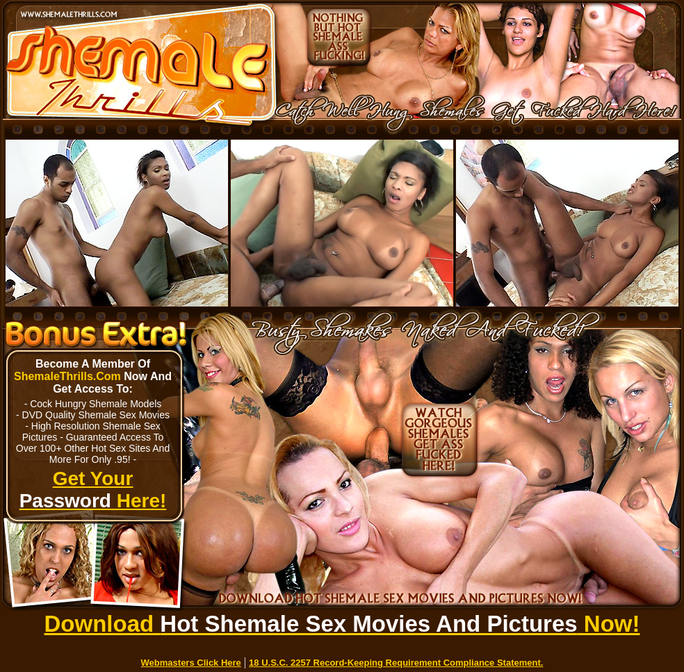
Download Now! (342, 624)
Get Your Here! (93, 489)
